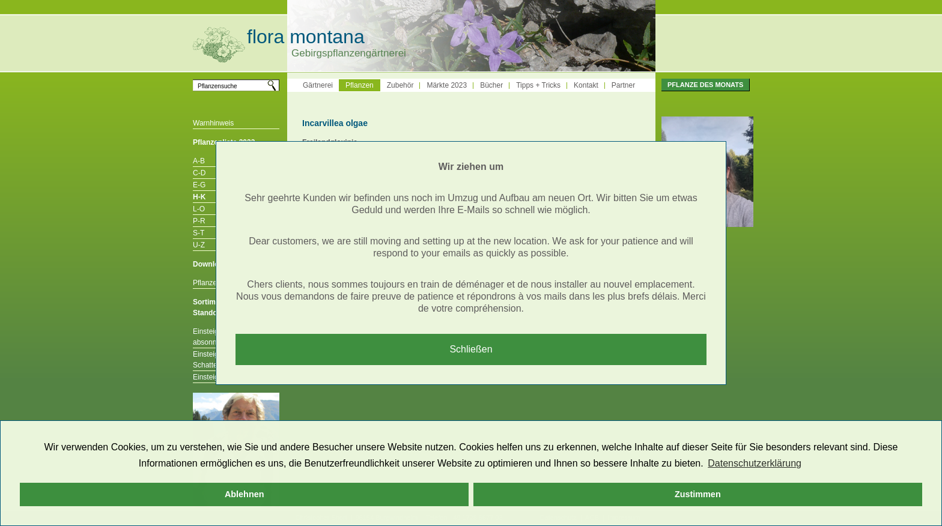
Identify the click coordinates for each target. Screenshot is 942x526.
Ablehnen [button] (244, 494)
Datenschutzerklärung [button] (754, 463)
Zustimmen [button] (698, 494)
